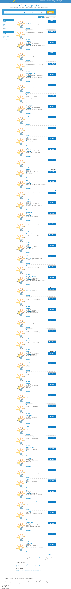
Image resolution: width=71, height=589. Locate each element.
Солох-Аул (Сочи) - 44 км (34, 564)
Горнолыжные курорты (42, 4)
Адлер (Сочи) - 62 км (19, 565)
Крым (37, 4)
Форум (31, 574)
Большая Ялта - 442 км (36, 570)
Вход (61, 1)
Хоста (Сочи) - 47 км (50, 564)
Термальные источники (50, 4)
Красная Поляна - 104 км (43, 565)
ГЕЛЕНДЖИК (21, 4)
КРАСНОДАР (33, 4)
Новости (5, 34)
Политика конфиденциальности (50, 574)
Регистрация (56, 1)
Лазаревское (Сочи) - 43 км (25, 564)
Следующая (49, 554)
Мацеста (5, 27)
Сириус (4, 21)
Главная (13, 574)
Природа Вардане (6, 37)
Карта (4, 33)
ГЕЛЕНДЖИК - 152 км (19, 570)
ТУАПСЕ (26, 4)
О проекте (42, 574)
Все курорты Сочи (7, 17)
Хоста (4, 25)
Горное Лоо (5, 22)
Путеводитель (26, 574)
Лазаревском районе (37, 557)
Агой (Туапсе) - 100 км (35, 565)
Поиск (50, 12)
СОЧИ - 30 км (18, 564)
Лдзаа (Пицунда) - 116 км (20, 566)
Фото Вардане (6, 39)
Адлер (4, 24)
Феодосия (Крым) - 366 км (28, 570)
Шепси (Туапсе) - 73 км (27, 565)
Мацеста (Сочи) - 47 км (43, 564)
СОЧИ (14, 4)
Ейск (29, 4)
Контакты (17, 574)
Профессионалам (36, 574)
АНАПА (17, 4)
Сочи (22, 558)
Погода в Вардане (6, 36)
